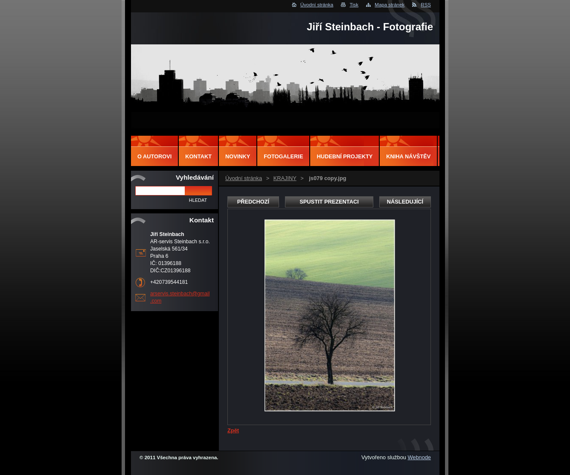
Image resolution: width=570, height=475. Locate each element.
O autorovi (154, 156)
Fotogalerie (283, 156)
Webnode (419, 457)
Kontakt (198, 156)
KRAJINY (285, 178)
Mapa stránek (389, 4)
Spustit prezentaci (329, 201)
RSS (426, 4)
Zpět (233, 430)
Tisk (353, 4)
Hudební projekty (344, 156)
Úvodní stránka (316, 4)
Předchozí (253, 201)
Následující (405, 201)
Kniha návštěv (408, 156)
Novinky (237, 156)
